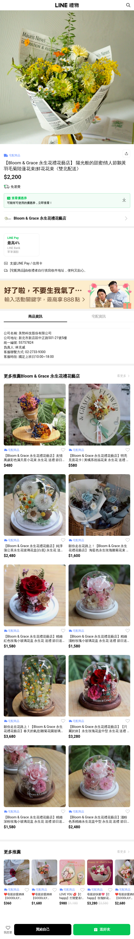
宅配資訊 (99, 316)
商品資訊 (35, 316)
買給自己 (43, 929)
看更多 (122, 376)
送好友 (101, 929)
